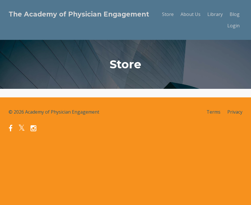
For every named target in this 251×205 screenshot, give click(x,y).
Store (168, 14)
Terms (213, 112)
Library (215, 14)
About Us (191, 14)
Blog (235, 14)
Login (233, 25)
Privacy (234, 112)
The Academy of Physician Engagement (79, 14)
